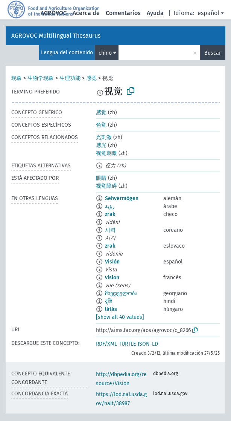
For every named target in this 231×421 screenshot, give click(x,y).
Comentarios (123, 13)
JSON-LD (148, 344)
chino (105, 53)
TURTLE (127, 344)
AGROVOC (54, 13)
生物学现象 (40, 78)
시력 (110, 230)
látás (111, 309)
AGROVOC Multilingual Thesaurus (55, 35)
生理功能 (70, 78)
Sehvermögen (121, 198)
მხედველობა (121, 293)
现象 (16, 78)
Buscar (212, 53)
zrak (110, 214)
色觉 (101, 125)
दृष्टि (108, 301)
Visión (112, 262)
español (208, 13)
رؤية (110, 206)
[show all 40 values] (120, 317)
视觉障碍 (106, 186)
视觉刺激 (106, 153)
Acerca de (86, 13)
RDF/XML (106, 344)
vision (112, 277)
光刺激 (104, 137)
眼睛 (101, 178)
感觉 (91, 78)
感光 (101, 145)
